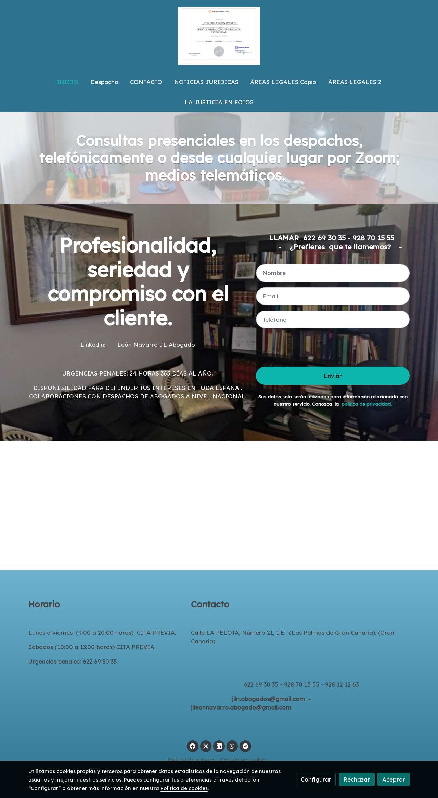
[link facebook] (192, 746)
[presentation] (308, 347)
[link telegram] (245, 746)
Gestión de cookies (244, 759)
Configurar (316, 779)
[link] (219, 36)
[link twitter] (206, 746)
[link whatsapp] (232, 746)
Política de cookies (191, 759)
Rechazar (356, 779)
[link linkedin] (219, 746)
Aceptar (393, 779)
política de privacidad (366, 404)
